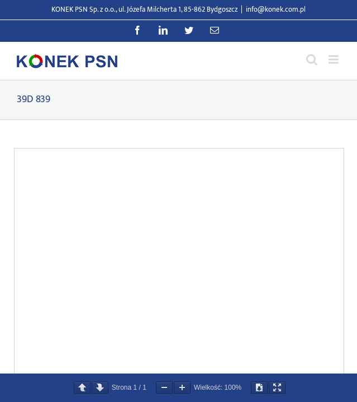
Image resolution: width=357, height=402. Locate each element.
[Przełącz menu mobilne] (334, 59)
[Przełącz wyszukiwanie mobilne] (311, 59)
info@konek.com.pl (276, 9)
